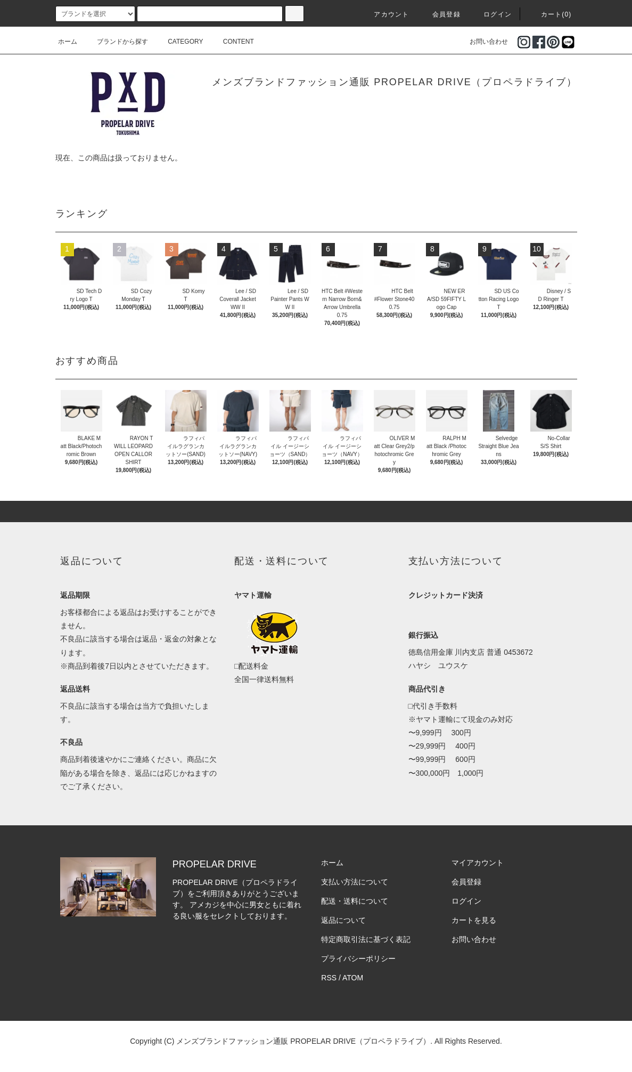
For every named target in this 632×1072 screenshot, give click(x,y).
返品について (343, 920)
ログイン (491, 14)
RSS (328, 977)
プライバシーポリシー (358, 958)
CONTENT (232, 41)
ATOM (352, 977)
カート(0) (550, 14)
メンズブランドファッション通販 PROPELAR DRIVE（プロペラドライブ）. (304, 1041)
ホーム (67, 41)
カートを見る (474, 920)
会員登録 (440, 14)
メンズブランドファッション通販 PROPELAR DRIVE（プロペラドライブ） (394, 82)
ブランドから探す (116, 41)
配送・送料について (354, 901)
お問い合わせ (482, 41)
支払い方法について (354, 882)
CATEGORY (179, 41)
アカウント (385, 14)
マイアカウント (478, 862)
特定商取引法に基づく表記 (366, 939)
